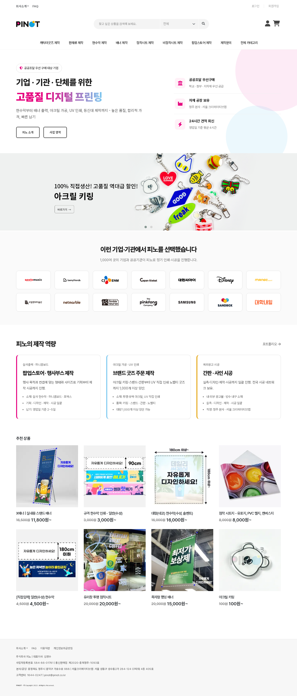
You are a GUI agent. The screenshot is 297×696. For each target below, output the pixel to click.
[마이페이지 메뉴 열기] (267, 24)
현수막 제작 (99, 43)
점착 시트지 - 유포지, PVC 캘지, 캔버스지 (246, 513)
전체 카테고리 (249, 43)
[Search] (204, 24)
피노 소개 (27, 132)
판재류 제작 (76, 43)
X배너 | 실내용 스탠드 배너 (33, 513)
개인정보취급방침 (63, 648)
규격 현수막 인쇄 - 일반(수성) (103, 513)
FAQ (35, 6)
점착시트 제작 (145, 43)
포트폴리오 (272, 344)
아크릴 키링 (226, 597)
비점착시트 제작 (173, 43)
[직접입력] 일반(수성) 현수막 (35, 597)
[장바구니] (276, 24)
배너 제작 (122, 43)
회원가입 (273, 6)
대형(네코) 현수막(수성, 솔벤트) (172, 513)
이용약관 (45, 648)
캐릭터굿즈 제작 (50, 43)
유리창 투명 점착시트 (97, 597)
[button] (145, 227)
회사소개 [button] (21, 6)
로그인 (255, 6)
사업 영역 (55, 132)
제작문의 (226, 43)
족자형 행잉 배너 (162, 597)
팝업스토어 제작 (202, 43)
